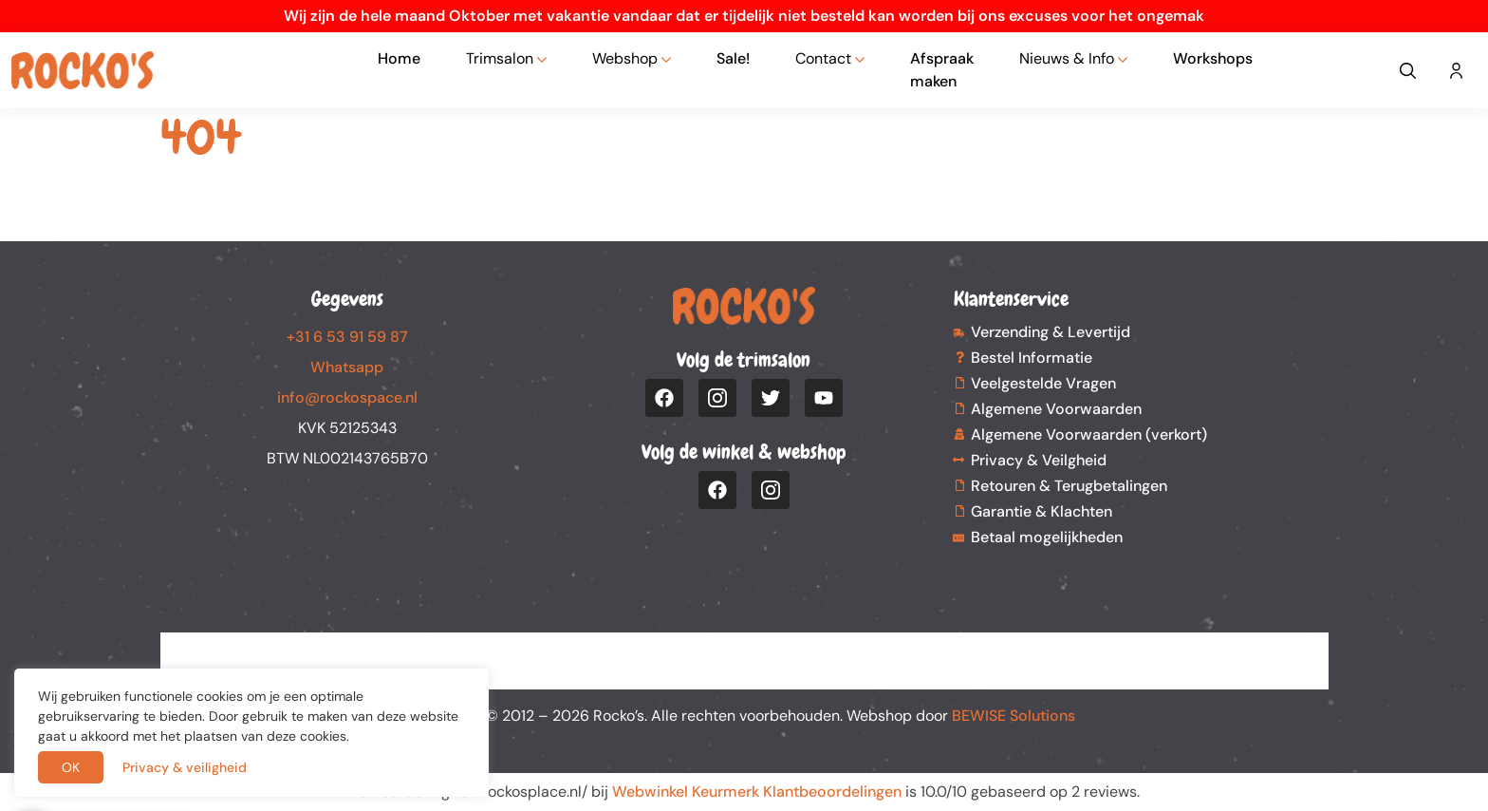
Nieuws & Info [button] (1066, 58)
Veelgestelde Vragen (1043, 383)
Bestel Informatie (1031, 358)
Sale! (733, 58)
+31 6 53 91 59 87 (347, 337)
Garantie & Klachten (1041, 511)
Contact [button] (823, 58)
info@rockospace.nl (347, 397)
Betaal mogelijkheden (1047, 537)
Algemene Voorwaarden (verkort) (1089, 434)
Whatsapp (346, 367)
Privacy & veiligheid (184, 767)
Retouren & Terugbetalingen (1069, 486)
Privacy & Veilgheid (1039, 460)
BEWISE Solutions (1013, 716)
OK (71, 767)
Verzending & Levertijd (1050, 332)
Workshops (1213, 58)
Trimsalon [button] (499, 58)
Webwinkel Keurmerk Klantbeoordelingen (757, 792)
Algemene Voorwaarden (1056, 409)
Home (399, 58)
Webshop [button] (625, 58)
